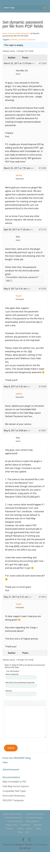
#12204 (42, 63)
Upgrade (38, 824)
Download (25, 824)
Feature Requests (22, 33)
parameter (13, 39)
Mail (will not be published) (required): (20, 682)
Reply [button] (33, 63)
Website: (8, 691)
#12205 (42, 168)
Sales (5, 762)
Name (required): (12, 674)
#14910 (42, 596)
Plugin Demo (11, 824)
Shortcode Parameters (14, 795)
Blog (20, 832)
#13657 (42, 430)
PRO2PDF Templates (13, 800)
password (22, 39)
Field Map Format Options (16, 786)
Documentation (15, 821)
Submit (10, 748)
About (29, 828)
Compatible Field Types (14, 791)
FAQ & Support (32, 821)
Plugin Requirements (12, 814)
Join (27, 832)
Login (38, 828)
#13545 (42, 288)
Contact (10, 828)
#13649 (42, 386)
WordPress (25, 848)
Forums (11, 33)
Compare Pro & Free (35, 814)
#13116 (42, 229)
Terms (20, 828)
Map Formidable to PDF (14, 781)
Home (5, 33)
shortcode (31, 39)
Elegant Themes (24, 844)
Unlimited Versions (13, 817)
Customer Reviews (34, 817)
